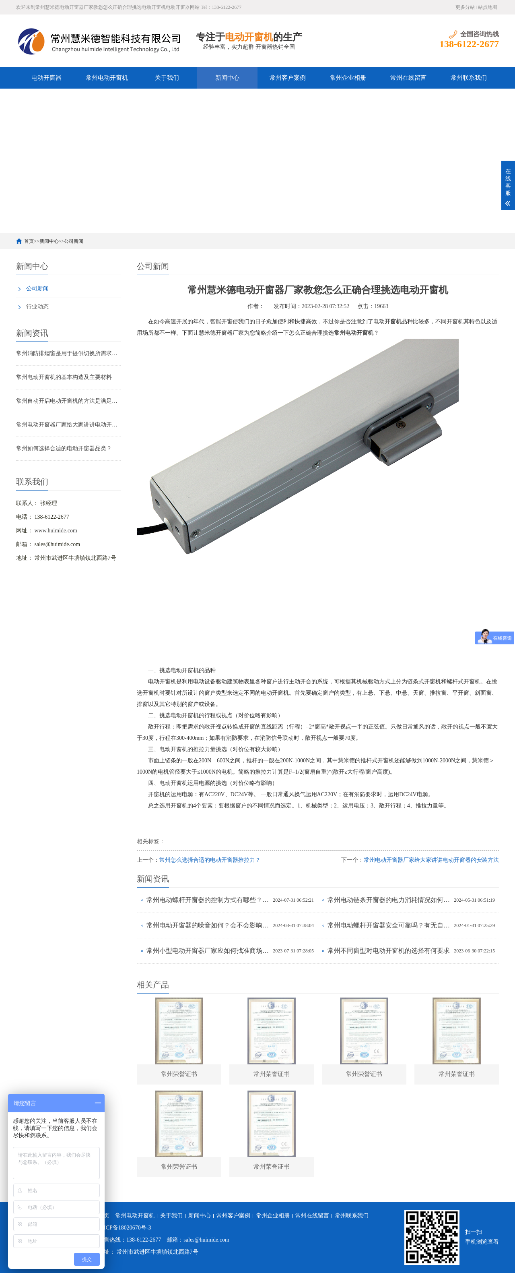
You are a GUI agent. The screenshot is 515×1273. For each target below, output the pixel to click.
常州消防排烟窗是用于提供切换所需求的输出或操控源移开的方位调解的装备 (68, 353)
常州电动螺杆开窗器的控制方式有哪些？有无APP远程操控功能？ (207, 899)
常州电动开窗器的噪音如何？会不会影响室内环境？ (207, 925)
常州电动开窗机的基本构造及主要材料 (64, 377)
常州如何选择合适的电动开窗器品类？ (64, 448)
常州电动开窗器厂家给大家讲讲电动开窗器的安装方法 (68, 425)
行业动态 (37, 307)
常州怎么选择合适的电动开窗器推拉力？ (210, 860)
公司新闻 (73, 241)
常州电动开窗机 (107, 78)
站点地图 (487, 7)
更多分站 (465, 7)
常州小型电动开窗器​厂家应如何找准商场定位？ (207, 950)
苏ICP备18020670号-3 (124, 1228)
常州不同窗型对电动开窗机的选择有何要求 (389, 950)
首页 (29, 241)
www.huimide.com (56, 531)
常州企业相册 (348, 78)
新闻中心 (227, 78)
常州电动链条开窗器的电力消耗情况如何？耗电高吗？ (389, 899)
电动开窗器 (46, 78)
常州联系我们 (469, 78)
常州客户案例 (288, 78)
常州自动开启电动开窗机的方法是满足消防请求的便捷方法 (68, 401)
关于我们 (167, 78)
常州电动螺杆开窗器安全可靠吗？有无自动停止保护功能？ (389, 925)
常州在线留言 (408, 78)
